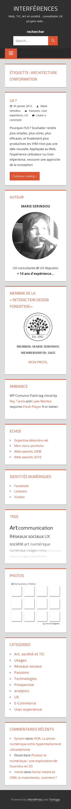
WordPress (35, 799)
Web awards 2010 (27, 457)
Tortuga (54, 799)
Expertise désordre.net (31, 440)
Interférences (35, 8)
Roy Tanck (17, 401)
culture (13, 556)
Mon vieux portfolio (29, 446)
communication (35, 528)
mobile (32, 556)
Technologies (25, 678)
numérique (18, 550)
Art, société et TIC (29, 654)
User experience (28, 709)
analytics (21, 690)
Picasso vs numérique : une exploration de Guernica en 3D (33, 761)
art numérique (37, 544)
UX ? (13, 100)
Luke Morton (41, 401)
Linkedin (20, 491)
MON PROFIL (38, 362)
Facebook (21, 486)
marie (18, 772)
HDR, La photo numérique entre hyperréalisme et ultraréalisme (35, 744)
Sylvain (19, 738)
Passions (34, 110)
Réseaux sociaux (27, 536)
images (24, 556)
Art (14, 527)
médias (42, 550)
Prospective (24, 684)
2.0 (19, 556)
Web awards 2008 (27, 451)
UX (26, 115)
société (16, 544)
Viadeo (19, 497)
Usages (32, 550)
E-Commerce (54, 550)
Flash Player (32, 406)
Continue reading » (24, 176)
